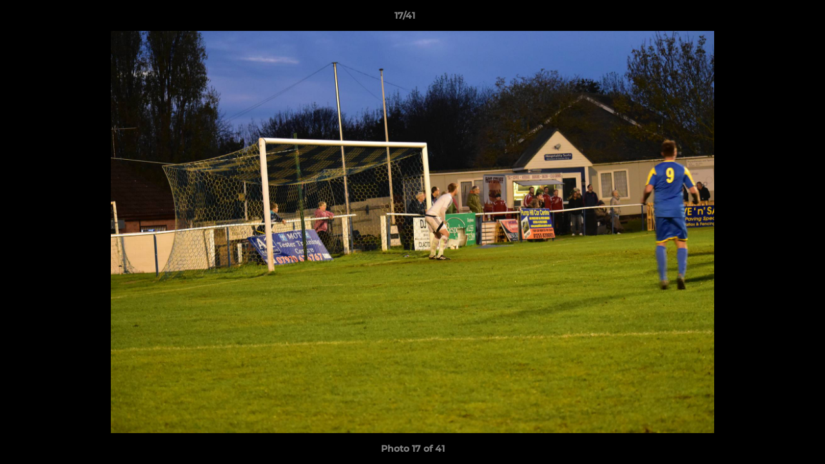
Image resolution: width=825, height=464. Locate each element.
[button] (771, 18)
